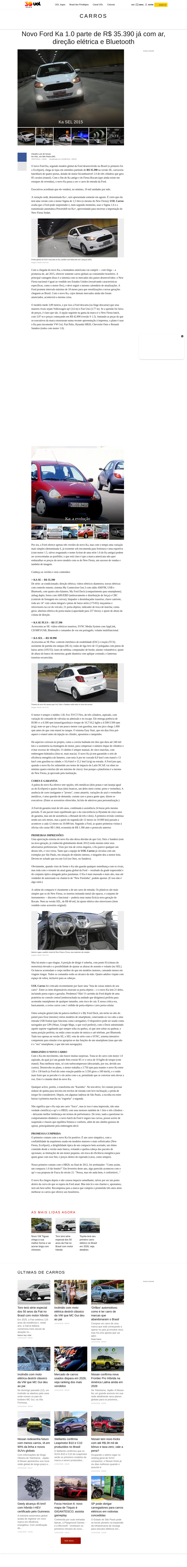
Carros (93, 16)
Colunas (111, 4)
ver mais (70, 1540)
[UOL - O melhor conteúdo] (33, 5)
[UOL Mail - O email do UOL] (139, 4)
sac (133, 5)
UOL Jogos (60, 4)
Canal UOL (98, 4)
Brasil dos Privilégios (79, 4)
